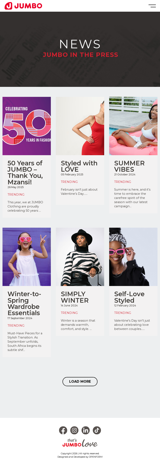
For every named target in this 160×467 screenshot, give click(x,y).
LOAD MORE (80, 381)
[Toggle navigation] (152, 6)
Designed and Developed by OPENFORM (80, 456)
